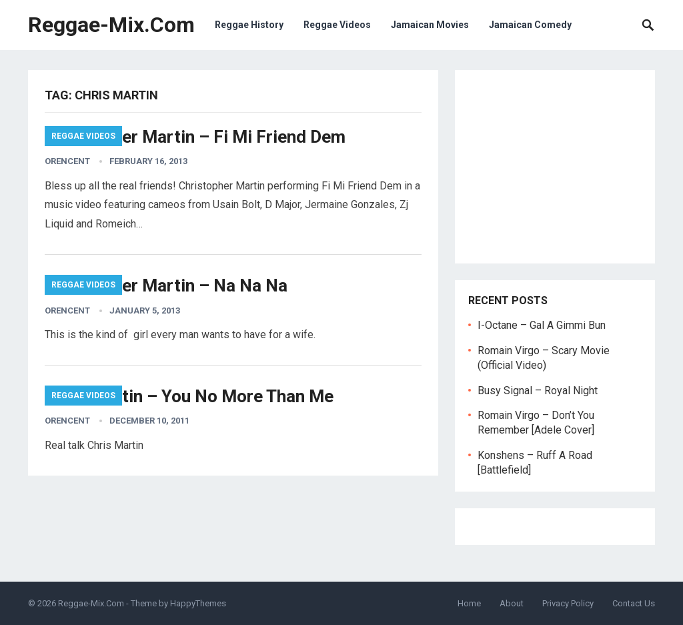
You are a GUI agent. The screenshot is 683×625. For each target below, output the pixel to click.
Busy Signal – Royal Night (538, 390)
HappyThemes (198, 603)
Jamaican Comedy (530, 24)
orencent (67, 161)
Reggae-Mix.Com (111, 24)
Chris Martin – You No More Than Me (189, 396)
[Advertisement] (555, 166)
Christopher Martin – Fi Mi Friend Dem (195, 137)
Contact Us (633, 603)
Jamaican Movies (430, 24)
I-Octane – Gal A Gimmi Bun (542, 325)
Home (469, 603)
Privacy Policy (568, 603)
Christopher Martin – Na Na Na (166, 285)
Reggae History (249, 24)
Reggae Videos (337, 24)
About (512, 603)
